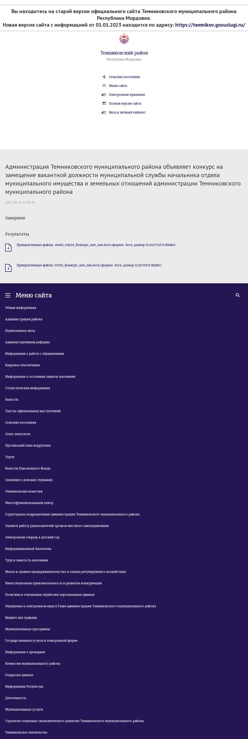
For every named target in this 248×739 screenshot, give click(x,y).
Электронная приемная (127, 95)
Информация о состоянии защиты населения (40, 376)
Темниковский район (124, 53)
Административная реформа (27, 342)
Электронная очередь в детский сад (32, 537)
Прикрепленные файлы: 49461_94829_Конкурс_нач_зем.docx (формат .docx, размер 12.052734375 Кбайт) (96, 245)
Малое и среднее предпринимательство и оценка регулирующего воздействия (65, 572)
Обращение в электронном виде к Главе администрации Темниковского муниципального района (80, 606)
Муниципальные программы (27, 629)
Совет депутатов (17, 434)
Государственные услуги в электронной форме (41, 640)
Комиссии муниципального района (32, 663)
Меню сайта (118, 86)
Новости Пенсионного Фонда (27, 468)
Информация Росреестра (24, 686)
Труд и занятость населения (26, 560)
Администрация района (23, 319)
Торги (9, 457)
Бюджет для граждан (21, 618)
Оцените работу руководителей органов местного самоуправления (57, 526)
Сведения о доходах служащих (29, 480)
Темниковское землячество (26, 732)
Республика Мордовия (124, 59)
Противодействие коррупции (28, 445)
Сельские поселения (124, 77)
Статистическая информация (27, 388)
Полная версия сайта (125, 103)
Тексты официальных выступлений (33, 411)
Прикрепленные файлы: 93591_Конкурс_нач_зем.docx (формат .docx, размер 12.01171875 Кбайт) (89, 265)
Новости (11, 399)
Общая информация (20, 308)
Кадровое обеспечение (22, 365)
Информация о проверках (25, 652)
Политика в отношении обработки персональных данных (50, 595)
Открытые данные (19, 675)
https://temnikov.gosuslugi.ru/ (210, 24)
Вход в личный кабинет (127, 112)
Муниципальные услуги (24, 709)
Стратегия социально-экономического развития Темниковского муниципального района (74, 721)
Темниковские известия (24, 491)
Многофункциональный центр (29, 503)
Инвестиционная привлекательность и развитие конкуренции (53, 583)
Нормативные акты (20, 331)
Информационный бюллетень (28, 549)
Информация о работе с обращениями (34, 354)
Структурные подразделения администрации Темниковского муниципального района (72, 514)
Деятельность (15, 698)
